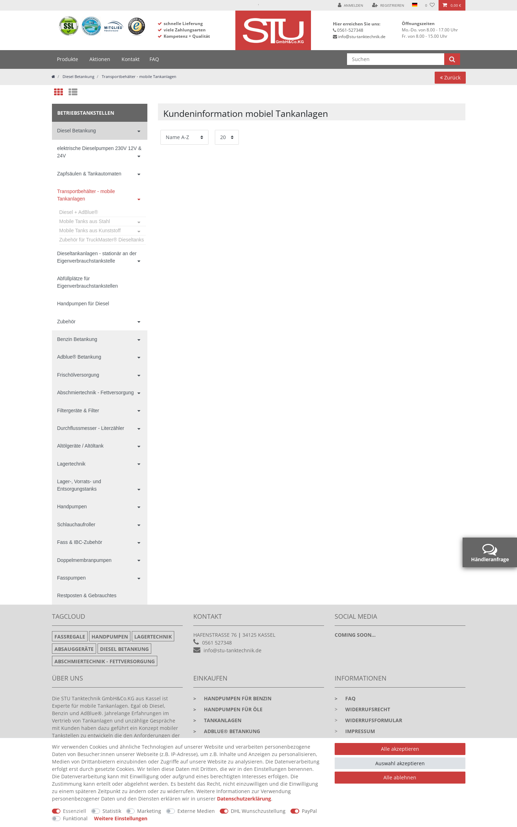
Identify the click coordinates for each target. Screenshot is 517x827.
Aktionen (99, 59)
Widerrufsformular (373, 720)
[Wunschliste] (430, 5)
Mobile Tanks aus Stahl (84, 221)
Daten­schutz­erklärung (244, 798)
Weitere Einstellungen (120, 818)
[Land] (414, 5)
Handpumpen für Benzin (232, 698)
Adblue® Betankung (79, 357)
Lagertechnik (71, 464)
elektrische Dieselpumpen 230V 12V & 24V (99, 151)
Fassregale (69, 636)
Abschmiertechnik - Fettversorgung (95, 392)
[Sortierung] (184, 137)
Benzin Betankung (77, 339)
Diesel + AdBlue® (78, 212)
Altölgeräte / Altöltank (80, 446)
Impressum (360, 731)
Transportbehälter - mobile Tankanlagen (138, 76)
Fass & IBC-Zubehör (79, 542)
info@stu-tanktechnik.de (362, 37)
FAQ (154, 59)
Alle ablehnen (399, 777)
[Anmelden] (350, 5)
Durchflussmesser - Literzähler (90, 428)
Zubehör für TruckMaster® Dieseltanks (101, 239)
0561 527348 (217, 642)
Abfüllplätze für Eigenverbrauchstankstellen (87, 282)
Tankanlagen (217, 720)
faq (345, 698)
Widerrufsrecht (367, 709)
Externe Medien (196, 811)
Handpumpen (72, 506)
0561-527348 (350, 30)
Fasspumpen (71, 578)
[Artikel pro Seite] (227, 137)
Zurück (450, 77)
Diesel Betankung (77, 76)
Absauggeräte (74, 649)
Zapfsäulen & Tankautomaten (89, 173)
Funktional (75, 818)
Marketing (149, 811)
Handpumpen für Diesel (83, 303)
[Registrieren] (388, 5)
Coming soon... (355, 634)
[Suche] (452, 59)
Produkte (67, 59)
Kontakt (131, 59)
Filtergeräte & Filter (78, 410)
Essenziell (74, 811)
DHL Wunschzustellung (258, 811)
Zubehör (66, 321)
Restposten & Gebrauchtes (87, 595)
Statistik (111, 811)
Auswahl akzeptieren (400, 763)
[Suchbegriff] (395, 59)
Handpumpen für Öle (228, 709)
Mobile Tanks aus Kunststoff (90, 230)
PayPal (309, 811)
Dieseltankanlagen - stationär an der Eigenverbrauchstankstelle (97, 257)
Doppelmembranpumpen (84, 560)
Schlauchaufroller (76, 524)
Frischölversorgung (78, 375)
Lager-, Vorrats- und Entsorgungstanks (79, 485)
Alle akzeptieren (400, 748)
